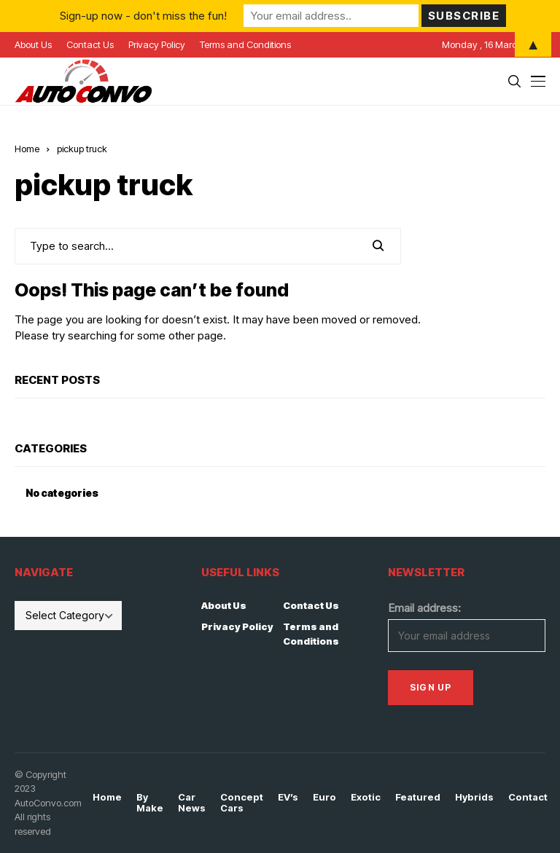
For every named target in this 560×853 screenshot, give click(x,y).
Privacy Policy (237, 626)
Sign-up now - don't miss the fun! (143, 16)
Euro (324, 797)
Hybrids (474, 797)
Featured (417, 797)
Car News (192, 803)
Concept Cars (241, 803)
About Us (223, 605)
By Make (149, 803)
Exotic (366, 797)
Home (27, 148)
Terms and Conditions (311, 634)
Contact (528, 797)
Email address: (424, 608)
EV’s (288, 797)
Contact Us (311, 605)
